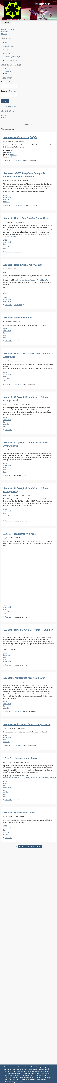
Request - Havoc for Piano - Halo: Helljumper (28, 629)
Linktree (7, 53)
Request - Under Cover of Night (20, 137)
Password (5, 91)
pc (4, 790)
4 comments (18, 205)
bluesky (3, 117)
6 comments (18, 252)
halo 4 (5, 376)
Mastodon (4, 32)
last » (39, 846)
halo (9, 153)
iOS (4, 794)
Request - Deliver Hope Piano (19, 812)
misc (4, 248)
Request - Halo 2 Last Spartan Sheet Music (26, 218)
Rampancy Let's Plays (12, 57)
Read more (8, 160)
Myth (6, 73)
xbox (5, 335)
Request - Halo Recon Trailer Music (22, 264)
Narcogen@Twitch (7, 29)
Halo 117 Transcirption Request (20, 533)
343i (4, 381)
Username (5, 82)
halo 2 (5, 244)
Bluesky (4, 34)
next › (33, 846)
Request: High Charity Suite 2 (19, 317)
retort (5, 785)
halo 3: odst (7, 199)
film (4, 659)
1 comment (17, 160)
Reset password (10, 107)
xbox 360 (13, 155)
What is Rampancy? (11, 60)
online (5, 783)
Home (26, 124)
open (5, 195)
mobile (5, 792)
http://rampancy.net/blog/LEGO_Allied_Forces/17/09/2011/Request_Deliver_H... (30, 778)
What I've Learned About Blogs (20, 758)
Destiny (7, 69)
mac (4, 796)
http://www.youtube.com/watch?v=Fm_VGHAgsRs (31, 280)
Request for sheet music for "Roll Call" (24, 677)
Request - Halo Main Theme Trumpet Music (26, 724)
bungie (10, 157)
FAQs (7, 49)
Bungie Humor (9, 46)
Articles (7, 42)
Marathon (8, 71)
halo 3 (5, 706)
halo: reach (7, 655)
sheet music (15, 150)
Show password (13, 91)
